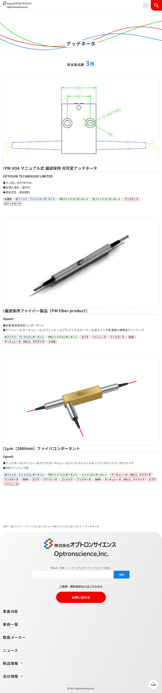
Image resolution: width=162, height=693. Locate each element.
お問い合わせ (81, 597)
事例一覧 (10, 624)
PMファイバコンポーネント (67, 526)
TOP (5, 526)
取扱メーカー (14, 637)
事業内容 (10, 611)
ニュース (10, 650)
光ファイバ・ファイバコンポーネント (30, 526)
